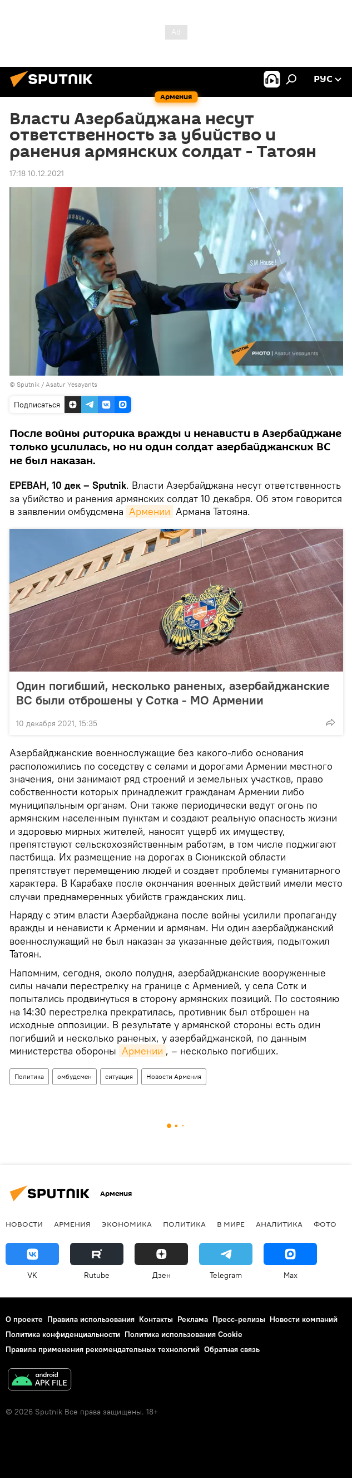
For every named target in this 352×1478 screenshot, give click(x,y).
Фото (325, 1224)
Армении (149, 511)
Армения (72, 1224)
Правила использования (91, 1319)
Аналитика (279, 1224)
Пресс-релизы (238, 1319)
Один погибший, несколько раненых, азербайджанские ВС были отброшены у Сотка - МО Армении (173, 692)
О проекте (24, 1319)
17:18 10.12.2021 (36, 173)
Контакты (156, 1319)
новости (24, 1224)
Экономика (127, 1224)
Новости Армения (173, 1076)
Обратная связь (232, 1349)
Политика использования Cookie (183, 1334)
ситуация (119, 1076)
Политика (29, 1076)
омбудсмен (74, 1076)
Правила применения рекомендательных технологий (103, 1349)
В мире (231, 1224)
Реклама (192, 1319)
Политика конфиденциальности (63, 1334)
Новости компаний (304, 1319)
